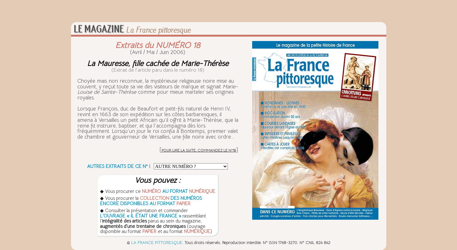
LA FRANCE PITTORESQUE (156, 242)
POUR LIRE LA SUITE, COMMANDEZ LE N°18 (199, 150)
